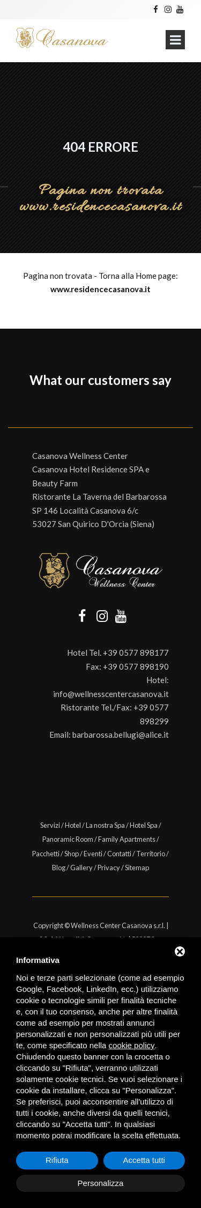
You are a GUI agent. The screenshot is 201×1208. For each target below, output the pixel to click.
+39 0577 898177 (136, 652)
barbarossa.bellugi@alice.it (120, 734)
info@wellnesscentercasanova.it (111, 694)
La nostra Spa (105, 825)
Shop (71, 853)
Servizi (50, 825)
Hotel (73, 825)
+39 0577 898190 (136, 666)
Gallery (81, 867)
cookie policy (132, 1045)
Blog (58, 867)
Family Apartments (126, 839)
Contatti (119, 853)
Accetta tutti (144, 1160)
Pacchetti (45, 853)
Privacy (109, 867)
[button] (8, 405)
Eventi (93, 853)
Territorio (150, 853)
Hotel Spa (144, 825)
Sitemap (137, 867)
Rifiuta (57, 1160)
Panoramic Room (67, 839)
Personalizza (101, 1183)
